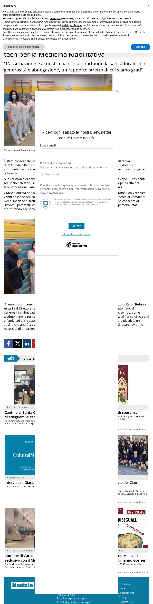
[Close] (117, 91)
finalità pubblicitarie (71, 25)
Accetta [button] (140, 46)
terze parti (55, 18)
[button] (148, 5)
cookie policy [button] (33, 15)
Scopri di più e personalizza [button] (23, 46)
